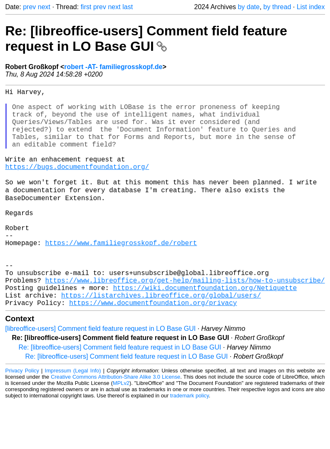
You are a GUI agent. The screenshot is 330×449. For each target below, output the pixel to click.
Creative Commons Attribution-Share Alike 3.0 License (115, 424)
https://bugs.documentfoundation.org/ (77, 184)
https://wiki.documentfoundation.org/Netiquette (205, 331)
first (86, 6)
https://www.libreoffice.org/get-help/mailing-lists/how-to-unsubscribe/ (185, 322)
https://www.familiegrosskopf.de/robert (121, 276)
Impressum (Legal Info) (73, 417)
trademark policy (189, 442)
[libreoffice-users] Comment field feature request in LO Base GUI (100, 375)
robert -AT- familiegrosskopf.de (113, 66)
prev (29, 6)
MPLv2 (121, 430)
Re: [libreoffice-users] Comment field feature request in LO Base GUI (146, 38)
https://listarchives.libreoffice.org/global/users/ (161, 340)
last (127, 6)
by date (248, 6)
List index (311, 6)
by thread (277, 6)
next (44, 6)
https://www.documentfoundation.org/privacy (153, 349)
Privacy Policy (22, 417)
